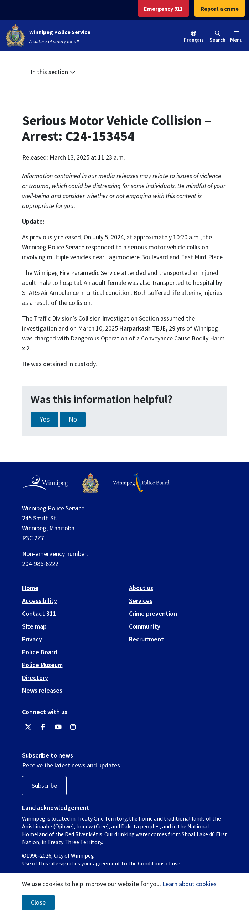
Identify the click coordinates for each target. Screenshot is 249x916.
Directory (35, 677)
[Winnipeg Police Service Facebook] (43, 727)
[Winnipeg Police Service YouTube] (58, 727)
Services (140, 601)
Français (194, 39)
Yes (45, 419)
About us (141, 588)
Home (30, 588)
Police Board (39, 652)
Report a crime (220, 8)
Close (38, 902)
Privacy (32, 639)
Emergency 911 (163, 8)
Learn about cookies (189, 884)
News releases (42, 690)
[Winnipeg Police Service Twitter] (28, 727)
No (73, 419)
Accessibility (39, 601)
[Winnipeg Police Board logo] (141, 483)
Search (217, 37)
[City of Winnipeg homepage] (45, 483)
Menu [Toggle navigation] (236, 37)
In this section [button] (53, 72)
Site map (34, 626)
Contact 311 (39, 613)
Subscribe (44, 785)
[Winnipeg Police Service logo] (90, 483)
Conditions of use (159, 863)
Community (144, 626)
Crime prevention (153, 613)
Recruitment (146, 639)
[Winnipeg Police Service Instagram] (73, 727)
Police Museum (42, 665)
